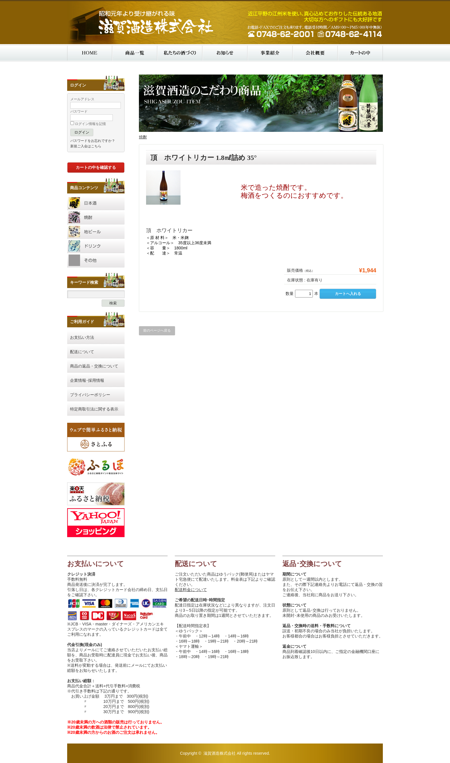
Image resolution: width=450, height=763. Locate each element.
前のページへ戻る (157, 331)
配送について (82, 351)
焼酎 (143, 137)
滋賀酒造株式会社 (219, 753)
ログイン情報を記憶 (88, 124)
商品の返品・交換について (94, 366)
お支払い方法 (82, 337)
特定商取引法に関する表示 (94, 409)
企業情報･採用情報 (87, 380)
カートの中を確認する (96, 167)
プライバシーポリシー (90, 394)
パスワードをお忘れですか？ (92, 141)
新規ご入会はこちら (85, 146)
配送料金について (191, 589)
